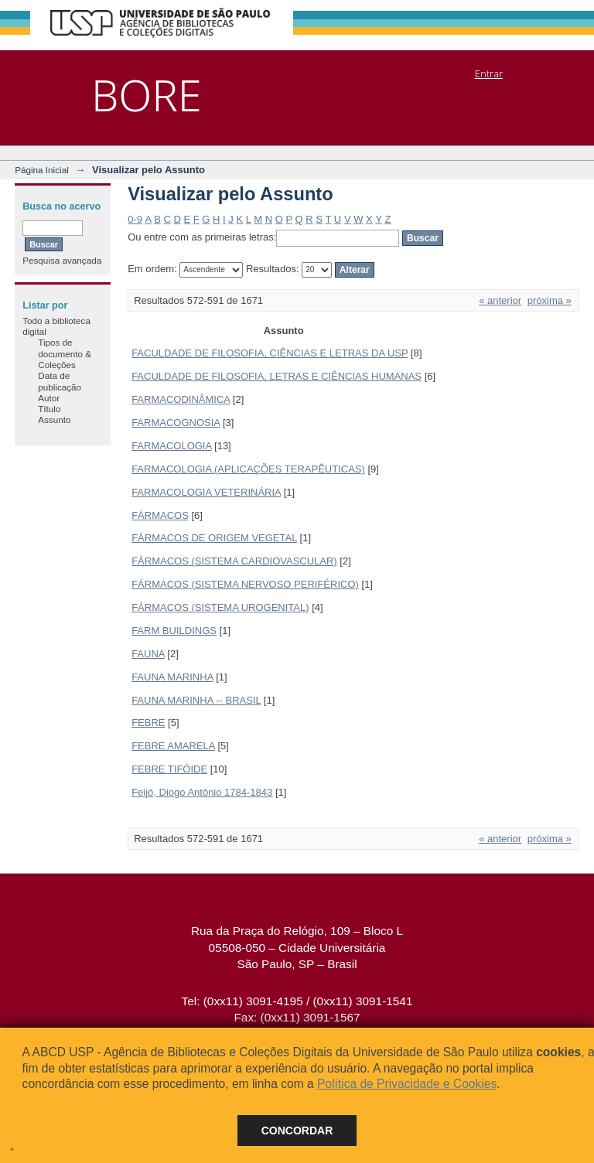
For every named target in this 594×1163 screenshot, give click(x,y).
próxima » (549, 300)
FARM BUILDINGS (174, 630)
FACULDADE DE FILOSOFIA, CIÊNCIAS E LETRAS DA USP (269, 353)
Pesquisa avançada (61, 260)
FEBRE (148, 722)
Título (49, 409)
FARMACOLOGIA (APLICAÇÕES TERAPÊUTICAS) (248, 469)
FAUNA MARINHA (172, 677)
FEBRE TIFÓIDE (169, 769)
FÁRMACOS (160, 515)
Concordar (297, 1130)
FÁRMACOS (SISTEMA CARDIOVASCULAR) (234, 561)
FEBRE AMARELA (173, 746)
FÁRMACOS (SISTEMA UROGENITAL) (220, 607)
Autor (49, 398)
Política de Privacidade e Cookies (407, 1083)
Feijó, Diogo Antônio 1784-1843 (201, 792)
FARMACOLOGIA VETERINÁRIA (206, 492)
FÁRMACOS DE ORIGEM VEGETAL (214, 538)
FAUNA (148, 654)
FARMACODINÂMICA (180, 399)
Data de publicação (59, 380)
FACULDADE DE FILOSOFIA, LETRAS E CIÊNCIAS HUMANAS (276, 376)
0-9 (135, 219)
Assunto (54, 419)
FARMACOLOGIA (171, 446)
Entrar (489, 73)
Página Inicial (42, 170)
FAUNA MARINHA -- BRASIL (196, 700)
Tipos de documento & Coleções (64, 353)
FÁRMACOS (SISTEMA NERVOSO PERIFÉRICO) (245, 584)
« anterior (500, 300)
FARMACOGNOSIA (175, 422)
